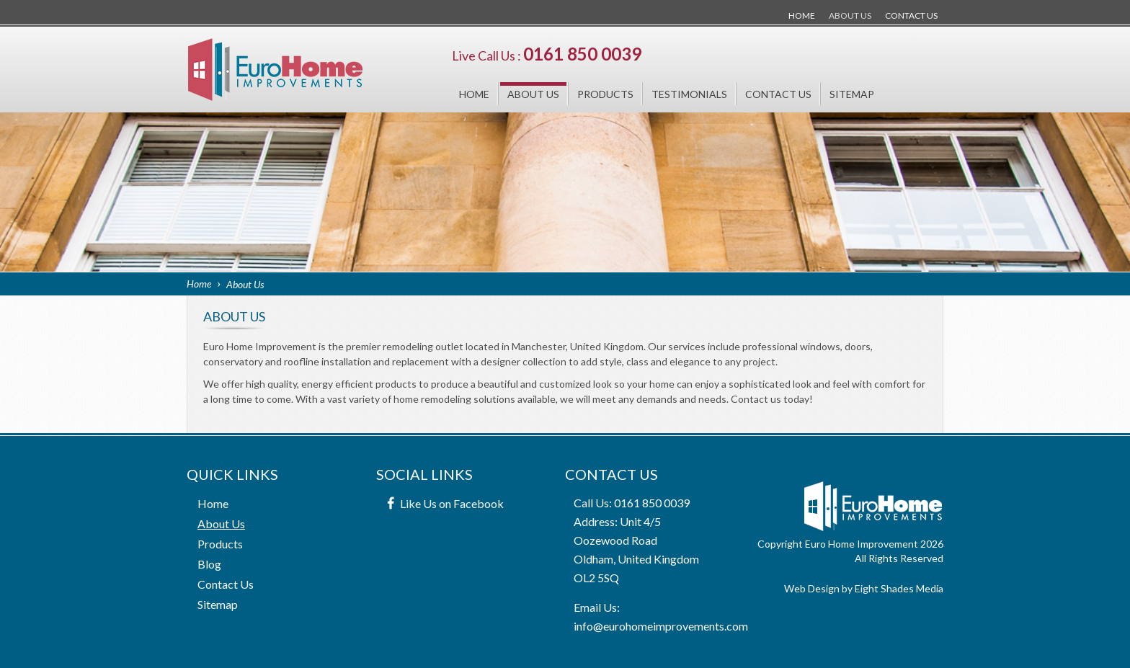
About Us (850, 15)
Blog (209, 564)
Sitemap (851, 94)
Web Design (812, 588)
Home (801, 15)
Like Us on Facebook (452, 503)
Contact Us (911, 15)
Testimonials (689, 94)
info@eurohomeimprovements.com (661, 626)
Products (605, 94)
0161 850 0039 (582, 53)
